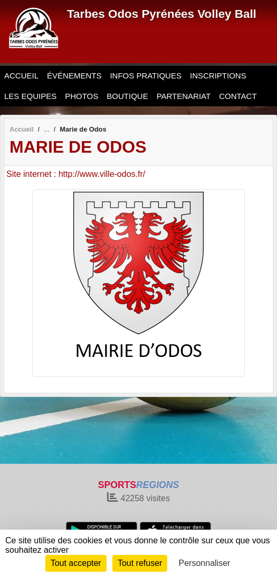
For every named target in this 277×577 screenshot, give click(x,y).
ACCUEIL (21, 75)
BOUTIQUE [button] (127, 96)
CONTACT (237, 96)
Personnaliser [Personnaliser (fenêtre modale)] (205, 563)
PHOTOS (81, 96)
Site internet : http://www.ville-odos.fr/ (75, 174)
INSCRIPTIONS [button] (218, 75)
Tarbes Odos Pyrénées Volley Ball (161, 14)
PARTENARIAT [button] (184, 96)
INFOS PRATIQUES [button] (146, 75)
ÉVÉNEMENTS (74, 75)
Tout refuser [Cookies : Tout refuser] (140, 563)
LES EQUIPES (30, 96)
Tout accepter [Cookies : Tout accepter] (76, 563)
